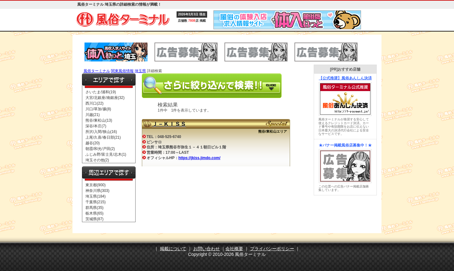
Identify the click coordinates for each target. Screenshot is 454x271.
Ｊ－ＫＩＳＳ (169, 124)
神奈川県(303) (97, 190)
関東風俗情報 (122, 71)
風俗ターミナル (97, 71)
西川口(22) (94, 103)
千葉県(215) (95, 202)
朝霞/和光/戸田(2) (100, 149)
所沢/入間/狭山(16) (101, 132)
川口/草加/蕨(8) (98, 109)
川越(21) (92, 114)
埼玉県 (140, 71)
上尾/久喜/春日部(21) (103, 137)
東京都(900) (95, 185)
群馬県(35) (94, 207)
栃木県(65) (94, 213)
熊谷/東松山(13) (98, 120)
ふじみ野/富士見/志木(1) (105, 154)
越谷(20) (92, 143)
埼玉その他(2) (97, 160)
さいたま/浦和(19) (100, 92)
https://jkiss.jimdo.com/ (199, 158)
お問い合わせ (206, 248)
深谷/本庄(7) (95, 126)
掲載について (173, 248)
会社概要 (234, 248)
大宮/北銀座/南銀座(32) (105, 97)
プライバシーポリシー (272, 248)
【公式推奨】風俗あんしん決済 (345, 78)
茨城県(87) (94, 219)
